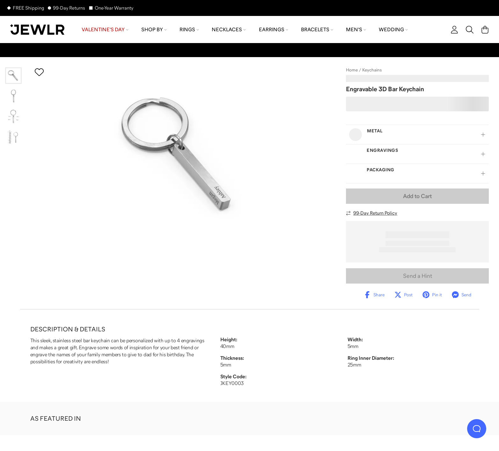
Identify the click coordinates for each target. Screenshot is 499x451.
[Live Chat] (476, 428)
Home (352, 70)
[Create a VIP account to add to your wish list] (39, 72)
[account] (454, 29)
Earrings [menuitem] (273, 29)
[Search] (469, 29)
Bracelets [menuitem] (317, 29)
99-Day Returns (69, 7)
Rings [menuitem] (189, 29)
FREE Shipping (28, 7)
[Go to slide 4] (13, 137)
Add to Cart (417, 196)
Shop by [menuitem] (154, 29)
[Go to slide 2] (13, 96)
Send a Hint (417, 276)
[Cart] (485, 29)
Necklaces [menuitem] (229, 29)
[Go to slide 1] (13, 75)
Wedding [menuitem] (393, 29)
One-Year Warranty (114, 7)
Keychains (372, 70)
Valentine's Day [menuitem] (105, 29)
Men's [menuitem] (356, 29)
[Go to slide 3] (13, 116)
